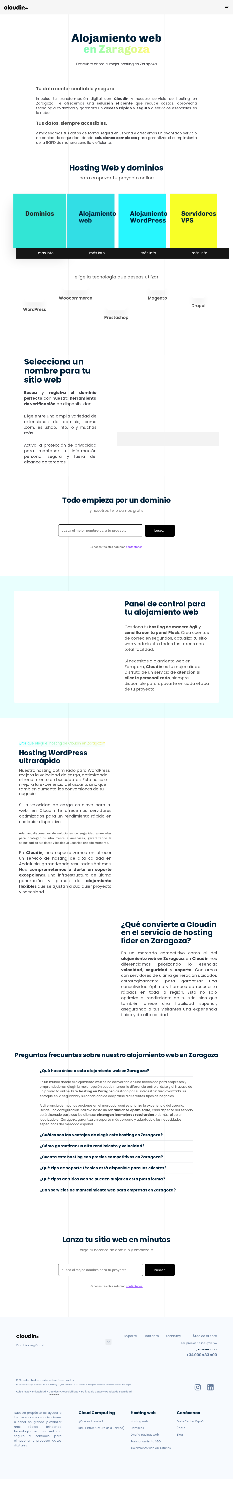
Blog (180, 1435)
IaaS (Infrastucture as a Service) (101, 1428)
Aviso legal (22, 1391)
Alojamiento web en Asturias (151, 1448)
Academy (173, 1336)
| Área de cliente (202, 1336)
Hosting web (139, 1421)
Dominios (39, 213)
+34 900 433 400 (201, 1354)
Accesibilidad (69, 1391)
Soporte (130, 1336)
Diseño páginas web (145, 1435)
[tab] (116, 1070)
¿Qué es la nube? (90, 1421)
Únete (181, 1428)
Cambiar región (30, 1345)
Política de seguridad (118, 1391)
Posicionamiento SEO (146, 1441)
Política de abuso (92, 1391)
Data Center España (191, 1421)
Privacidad (39, 1391)
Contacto (151, 1336)
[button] (116, 1070)
